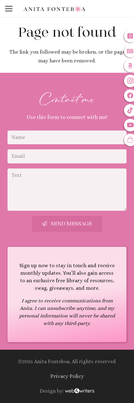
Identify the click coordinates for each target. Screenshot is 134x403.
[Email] (67, 156)
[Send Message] (67, 224)
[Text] (67, 189)
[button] (9, 9)
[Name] (67, 137)
